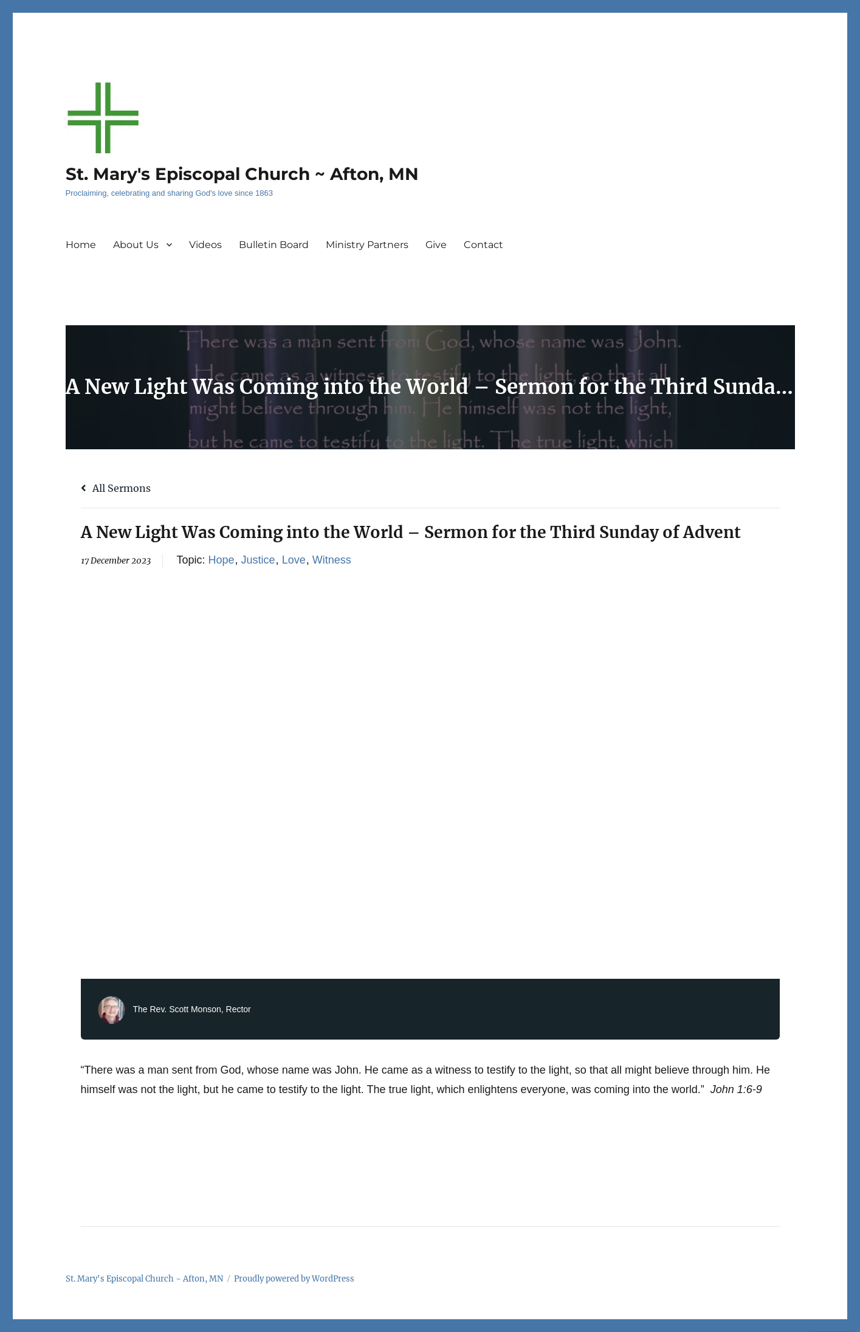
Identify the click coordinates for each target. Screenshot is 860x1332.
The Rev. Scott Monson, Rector (192, 1009)
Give (436, 244)
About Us (136, 244)
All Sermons (116, 488)
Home (81, 244)
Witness (331, 560)
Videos (205, 244)
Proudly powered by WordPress (294, 1279)
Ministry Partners (367, 244)
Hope (221, 560)
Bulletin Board (274, 244)
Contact (483, 244)
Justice (258, 560)
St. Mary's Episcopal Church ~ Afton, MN (242, 174)
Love (294, 560)
